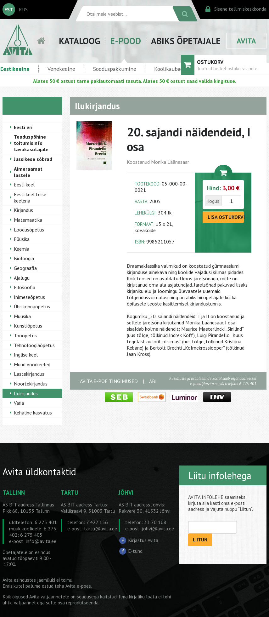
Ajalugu (22, 278)
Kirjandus (23, 210)
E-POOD (125, 41)
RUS (23, 9)
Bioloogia (24, 258)
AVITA (246, 41)
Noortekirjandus (31, 383)
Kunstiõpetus (28, 326)
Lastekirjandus (29, 374)
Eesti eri (23, 127)
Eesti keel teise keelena (30, 197)
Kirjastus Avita (143, 540)
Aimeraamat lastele (28, 172)
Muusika (22, 316)
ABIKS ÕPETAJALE (186, 41)
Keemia (21, 249)
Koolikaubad (168, 68)
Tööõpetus (25, 335)
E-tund (135, 551)
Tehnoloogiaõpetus (34, 345)
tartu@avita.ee (100, 528)
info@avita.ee (41, 541)
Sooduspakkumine (114, 68)
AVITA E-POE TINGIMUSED (109, 381)
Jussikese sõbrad (33, 159)
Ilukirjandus (26, 393)
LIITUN (200, 540)
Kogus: (213, 201)
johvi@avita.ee (158, 528)
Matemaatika (28, 220)
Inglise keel (26, 354)
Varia (19, 403)
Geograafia (25, 268)
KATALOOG (79, 41)
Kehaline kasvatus (33, 412)
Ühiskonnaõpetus (32, 306)
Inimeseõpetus (29, 297)
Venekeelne (61, 68)
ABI (153, 381)
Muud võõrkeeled (32, 364)
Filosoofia (24, 287)
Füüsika (22, 239)
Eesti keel (24, 184)
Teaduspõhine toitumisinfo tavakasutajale (31, 143)
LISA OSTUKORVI (226, 217)
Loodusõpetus (29, 229)
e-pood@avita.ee (204, 383)
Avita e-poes (78, 586)
